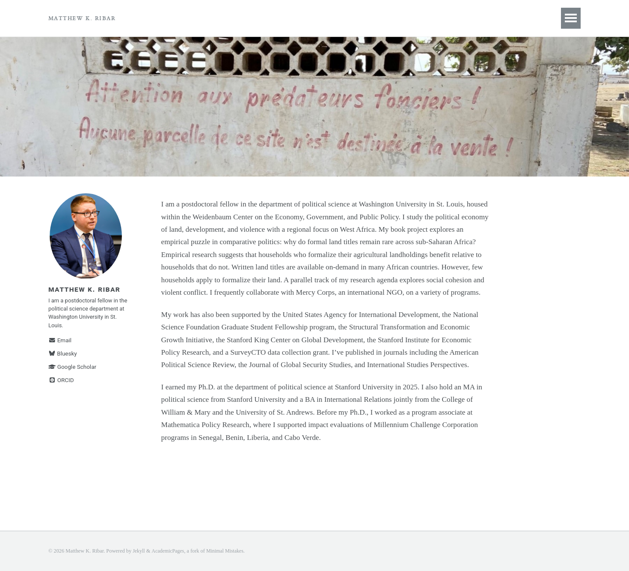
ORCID (61, 385)
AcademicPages (169, 551)
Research (231, 18)
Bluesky (62, 359)
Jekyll (139, 551)
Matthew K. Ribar (82, 18)
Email (59, 345)
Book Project (172, 18)
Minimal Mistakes (227, 551)
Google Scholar (72, 372)
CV (269, 18)
